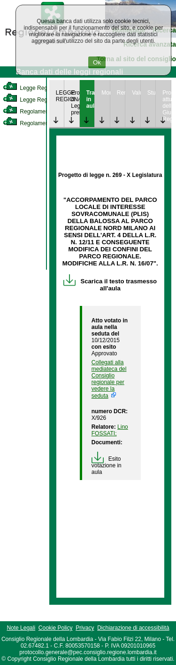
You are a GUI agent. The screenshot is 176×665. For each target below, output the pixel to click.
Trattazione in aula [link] (90, 99)
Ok (97, 62)
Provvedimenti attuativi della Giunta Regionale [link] (166, 105)
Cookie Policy (55, 628)
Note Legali (21, 628)
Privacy (85, 628)
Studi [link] (151, 92)
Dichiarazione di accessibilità (133, 628)
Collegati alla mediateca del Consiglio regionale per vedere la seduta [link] (109, 379)
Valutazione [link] (136, 92)
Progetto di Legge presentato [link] (75, 102)
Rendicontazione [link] (121, 92)
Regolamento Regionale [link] (41, 123)
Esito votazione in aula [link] (107, 465)
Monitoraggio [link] (105, 92)
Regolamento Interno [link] (37, 111)
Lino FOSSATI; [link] (110, 430)
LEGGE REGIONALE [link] (60, 96)
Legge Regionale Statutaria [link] (45, 99)
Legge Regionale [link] (32, 88)
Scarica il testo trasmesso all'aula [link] (110, 285)
